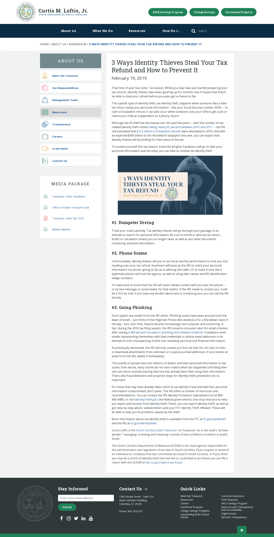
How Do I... (171, 31)
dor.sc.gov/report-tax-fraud (164, 462)
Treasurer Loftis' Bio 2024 (64, 218)
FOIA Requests (229, 499)
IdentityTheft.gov (146, 399)
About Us (68, 31)
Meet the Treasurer (60, 76)
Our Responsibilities (60, 88)
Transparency (56, 124)
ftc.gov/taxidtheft (214, 419)
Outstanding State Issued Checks (194, 516)
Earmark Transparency (234, 517)
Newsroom (77, 44)
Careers (52, 136)
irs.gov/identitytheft (144, 423)
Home (44, 44)
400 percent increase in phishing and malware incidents (167, 332)
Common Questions (232, 496)
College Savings (204, 12)
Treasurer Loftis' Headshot (64, 196)
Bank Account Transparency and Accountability (237, 508)
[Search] (208, 31)
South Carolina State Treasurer (156, 430)
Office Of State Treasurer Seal (66, 207)
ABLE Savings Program (168, 12)
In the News (55, 148)
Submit (67, 507)
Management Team (60, 100)
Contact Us (54, 160)
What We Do (103, 31)
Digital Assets (229, 513)
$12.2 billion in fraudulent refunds (159, 131)
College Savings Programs (195, 510)
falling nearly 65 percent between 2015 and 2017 (180, 127)
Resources (137, 31)
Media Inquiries (57, 229)
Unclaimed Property (238, 12)
